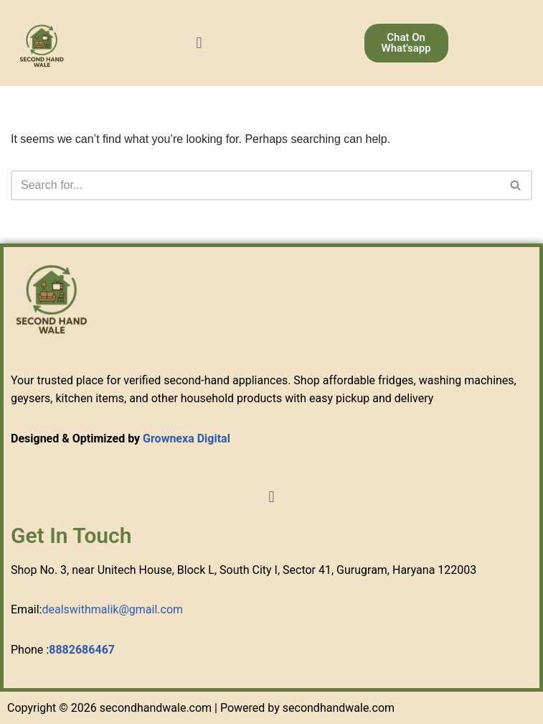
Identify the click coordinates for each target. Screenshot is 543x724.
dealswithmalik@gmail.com (112, 609)
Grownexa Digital (186, 438)
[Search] (255, 185)
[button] (199, 42)
